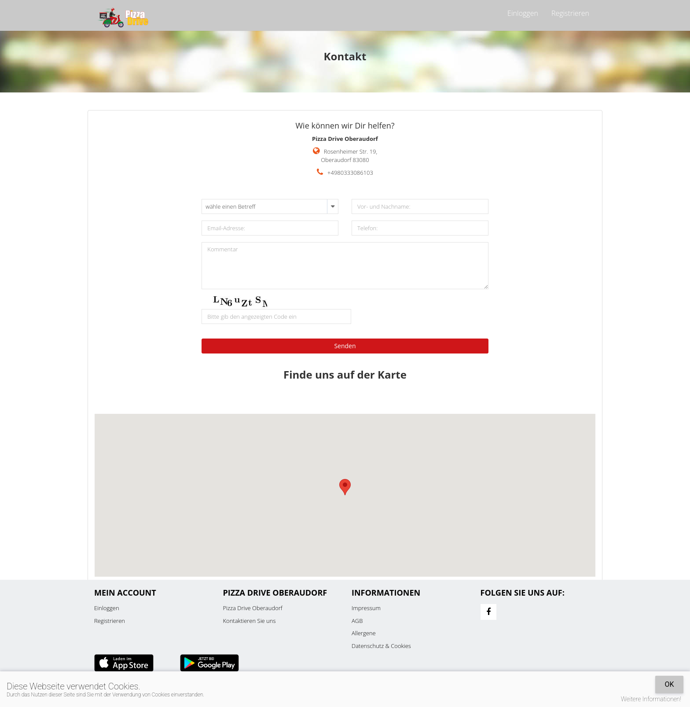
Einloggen (522, 13)
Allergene (364, 633)
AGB (357, 621)
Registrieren (570, 13)
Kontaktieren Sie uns (249, 621)
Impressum (366, 608)
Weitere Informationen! (651, 699)
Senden (345, 346)
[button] (345, 487)
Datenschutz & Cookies (381, 646)
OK (669, 684)
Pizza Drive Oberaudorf (253, 608)
